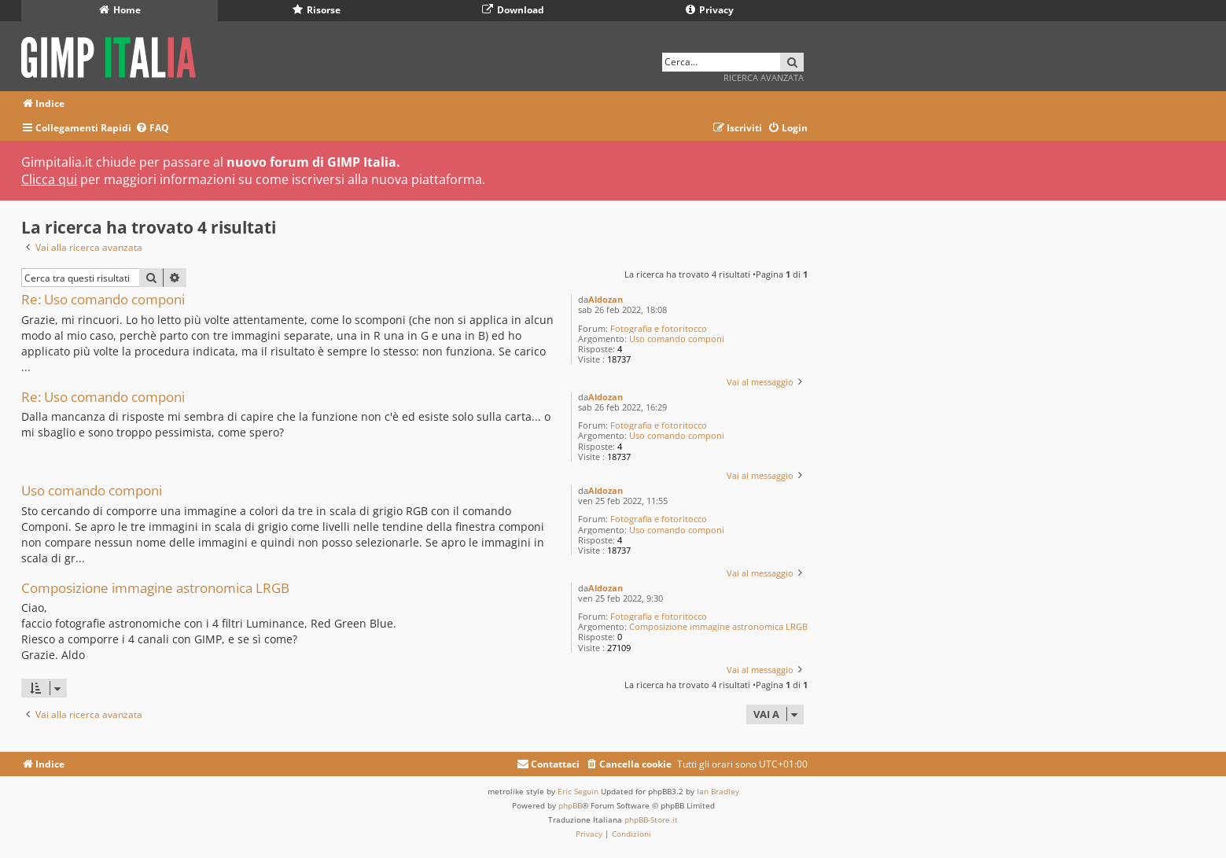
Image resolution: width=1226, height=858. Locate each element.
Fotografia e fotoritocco (658, 328)
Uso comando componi (676, 338)
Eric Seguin (578, 791)
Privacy (710, 10)
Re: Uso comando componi (103, 300)
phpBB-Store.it (651, 819)
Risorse (317, 10)
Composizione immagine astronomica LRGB (718, 626)
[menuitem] (152, 128)
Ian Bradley (718, 791)
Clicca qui (49, 179)
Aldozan (605, 299)
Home (120, 10)
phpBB (570, 805)
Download (513, 10)
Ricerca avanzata (763, 77)
